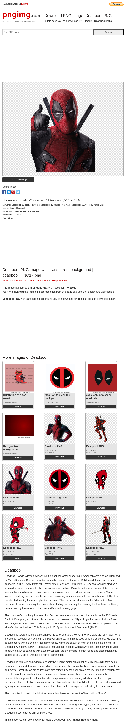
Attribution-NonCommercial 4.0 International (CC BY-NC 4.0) (46, 200)
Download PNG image (18, 179)
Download (18, 406)
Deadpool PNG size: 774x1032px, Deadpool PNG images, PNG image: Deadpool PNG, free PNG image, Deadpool (60, 205)
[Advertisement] (63, 60)
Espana (24, 4)
